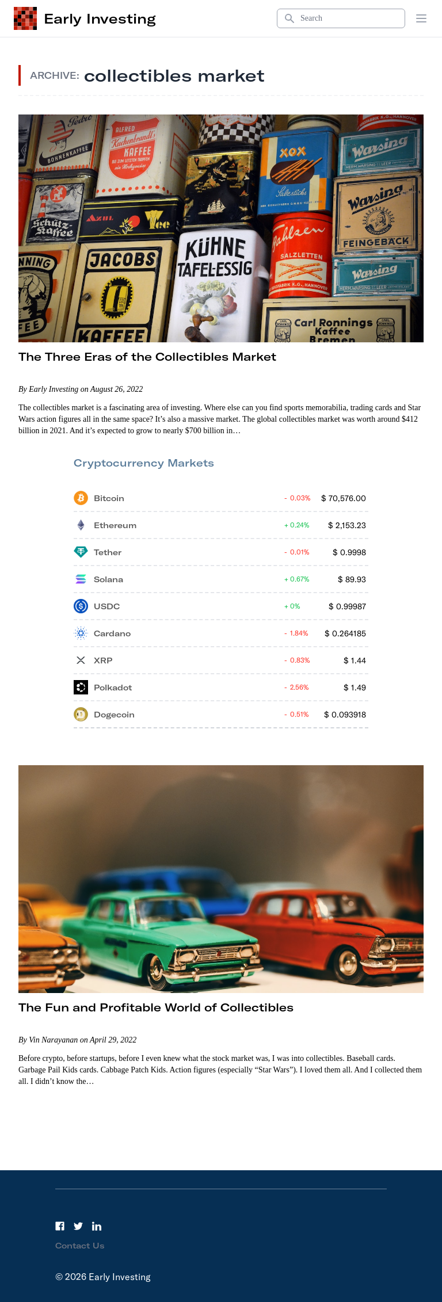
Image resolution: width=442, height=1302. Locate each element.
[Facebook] (59, 1226)
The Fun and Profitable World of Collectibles (156, 1007)
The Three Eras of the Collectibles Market (147, 356)
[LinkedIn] (96, 1226)
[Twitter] (78, 1226)
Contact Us (80, 1245)
